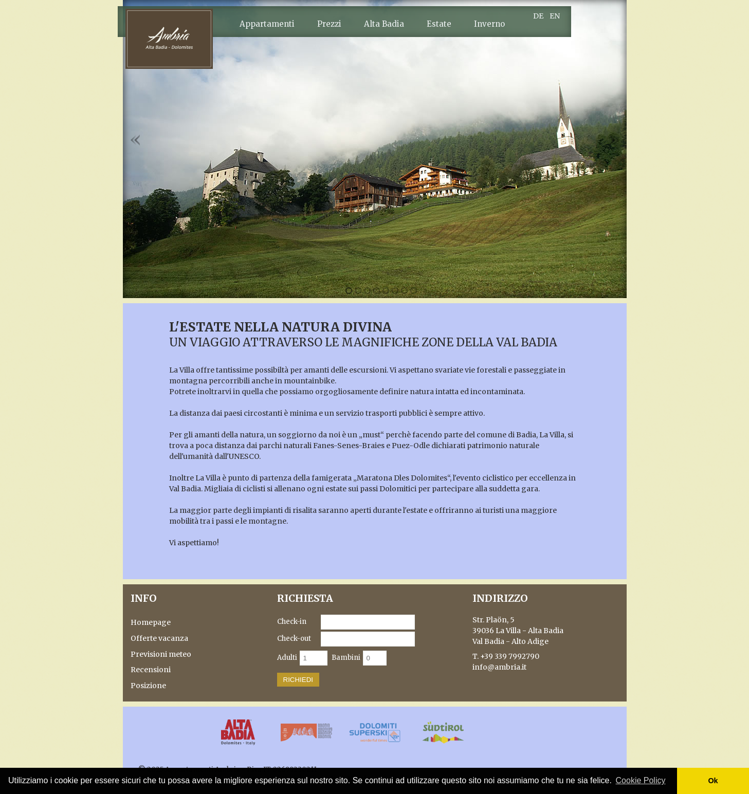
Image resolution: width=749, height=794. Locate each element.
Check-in (291, 621)
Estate (439, 24)
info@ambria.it (499, 667)
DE (538, 16)
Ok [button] (713, 781)
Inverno (489, 24)
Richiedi (298, 680)
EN (555, 16)
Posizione (148, 685)
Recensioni (151, 669)
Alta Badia (384, 24)
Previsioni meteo (161, 654)
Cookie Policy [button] (641, 780)
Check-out (294, 638)
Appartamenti (267, 24)
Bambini (346, 657)
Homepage (151, 622)
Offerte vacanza (159, 638)
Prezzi (329, 24)
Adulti (287, 657)
